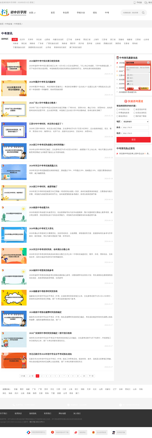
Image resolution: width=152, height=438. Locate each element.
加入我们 (77, 413)
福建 (28, 389)
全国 (14, 39)
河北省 (39, 39)
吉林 (121, 389)
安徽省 (121, 39)
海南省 (64, 43)
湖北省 (24, 43)
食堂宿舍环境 (141, 109)
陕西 (34, 393)
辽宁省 (69, 39)
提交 (134, 139)
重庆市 (72, 43)
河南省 (15, 43)
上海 (70, 389)
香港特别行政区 (60, 47)
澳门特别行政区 (75, 47)
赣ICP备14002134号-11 (37, 422)
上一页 (31, 376)
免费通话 (144, 88)
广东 (34, 389)
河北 (52, 389)
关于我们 (3, 413)
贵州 (46, 389)
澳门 (77, 393)
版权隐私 (32, 413)
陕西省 (118, 43)
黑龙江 (127, 389)
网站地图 (62, 413)
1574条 (23, 376)
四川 (16, 393)
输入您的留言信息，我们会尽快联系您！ (138, 70)
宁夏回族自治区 (19, 47)
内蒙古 (107, 389)
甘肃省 (126, 43)
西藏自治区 (108, 43)
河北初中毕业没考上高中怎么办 (131, 154)
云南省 (98, 43)
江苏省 (104, 39)
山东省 (146, 39)
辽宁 (115, 389)
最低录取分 (123, 116)
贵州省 (89, 43)
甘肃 (41, 393)
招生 (95, 13)
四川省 (81, 43)
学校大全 (81, 13)
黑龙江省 (86, 39)
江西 (58, 389)
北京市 (22, 39)
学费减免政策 (124, 113)
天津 (88, 389)
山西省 (47, 39)
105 (84, 376)
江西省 (138, 39)
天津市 (30, 39)
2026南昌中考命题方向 (127, 92)
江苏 (64, 389)
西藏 (28, 393)
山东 (135, 389)
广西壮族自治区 (52, 43)
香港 (71, 393)
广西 (40, 389)
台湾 (65, 393)
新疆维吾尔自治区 (35, 47)
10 (78, 376)
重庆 (22, 389)
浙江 (76, 389)
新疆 (59, 393)
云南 (22, 393)
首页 (53, 13)
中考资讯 (17, 24)
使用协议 (18, 413)
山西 (101, 389)
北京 (95, 389)
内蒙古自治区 (58, 39)
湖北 (4, 393)
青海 (47, 393)
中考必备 (8, 24)
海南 (10, 393)
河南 (141, 389)
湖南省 (32, 43)
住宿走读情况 (141, 113)
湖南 (82, 389)
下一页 (91, 376)
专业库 (66, 13)
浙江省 (113, 39)
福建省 (129, 39)
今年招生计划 (124, 109)
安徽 (15, 389)
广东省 (40, 43)
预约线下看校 (141, 116)
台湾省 (48, 47)
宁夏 (53, 393)
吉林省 (77, 39)
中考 (107, 13)
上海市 (96, 39)
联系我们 (47, 413)
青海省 (135, 43)
